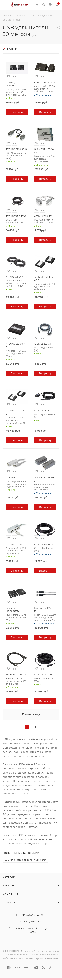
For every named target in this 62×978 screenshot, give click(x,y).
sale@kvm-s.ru (33, 921)
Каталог (9, 877)
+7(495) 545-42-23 (31, 915)
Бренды (8, 885)
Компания (10, 894)
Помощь (9, 902)
